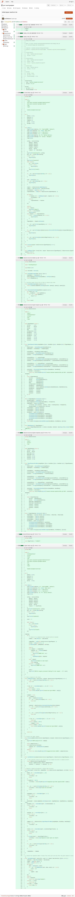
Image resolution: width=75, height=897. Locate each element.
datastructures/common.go (30, 257)
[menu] (72, 22)
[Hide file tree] (2, 21)
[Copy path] (30, 25)
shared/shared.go (27, 534)
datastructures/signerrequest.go (33, 304)
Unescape (65, 24)
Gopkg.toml (26, 36)
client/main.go (28, 92)
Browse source (68, 12)
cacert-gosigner (10, 5)
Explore (7, 1)
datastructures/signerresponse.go (33, 432)
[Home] (2, 1)
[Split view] (68, 22)
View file (70, 24)
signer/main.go (28, 545)
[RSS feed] (48, 5)
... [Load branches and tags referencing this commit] (2, 15)
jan (4, 5)
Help (12, 1)
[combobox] (65, 22)
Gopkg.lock (26, 33)
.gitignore (26, 24)
